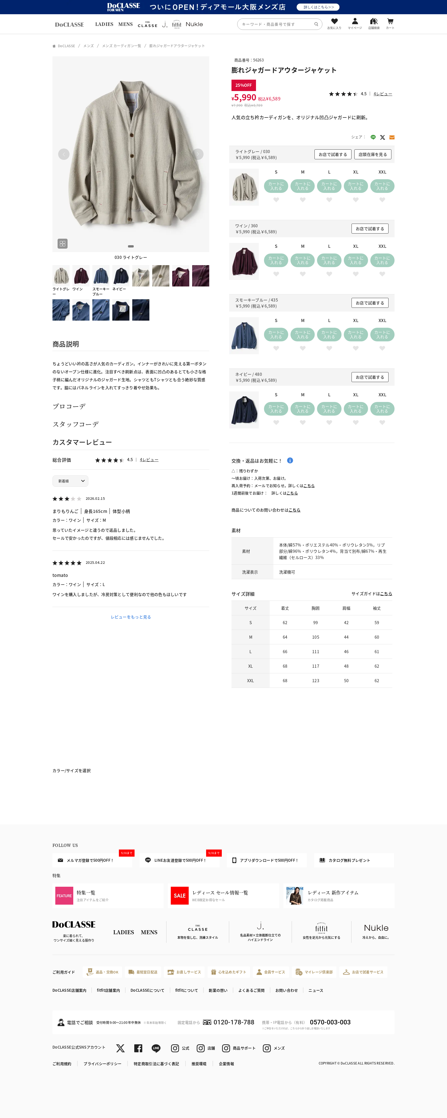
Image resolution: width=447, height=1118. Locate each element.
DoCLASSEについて (147, 990)
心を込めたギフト (228, 972)
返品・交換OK (102, 971)
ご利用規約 (61, 1063)
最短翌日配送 (143, 972)
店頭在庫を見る (373, 154)
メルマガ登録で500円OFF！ (95, 858)
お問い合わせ (286, 990)
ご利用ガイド (63, 972)
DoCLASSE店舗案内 (69, 990)
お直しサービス (184, 972)
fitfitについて (186, 990)
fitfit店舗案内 (108, 990)
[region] (223, 24)
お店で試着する (333, 154)
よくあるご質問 (251, 990)
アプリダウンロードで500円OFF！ (265, 860)
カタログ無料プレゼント (345, 860)
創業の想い (218, 990)
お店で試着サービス (363, 972)
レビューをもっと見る (131, 617)
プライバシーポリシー (102, 1063)
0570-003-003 (330, 1022)
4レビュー (149, 459)
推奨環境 (199, 1063)
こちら (309, 485)
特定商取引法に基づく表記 (156, 1063)
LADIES (104, 24)
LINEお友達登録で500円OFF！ (182, 858)
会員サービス (271, 972)
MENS (125, 24)
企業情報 (226, 1063)
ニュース (315, 990)
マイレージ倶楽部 (314, 972)
